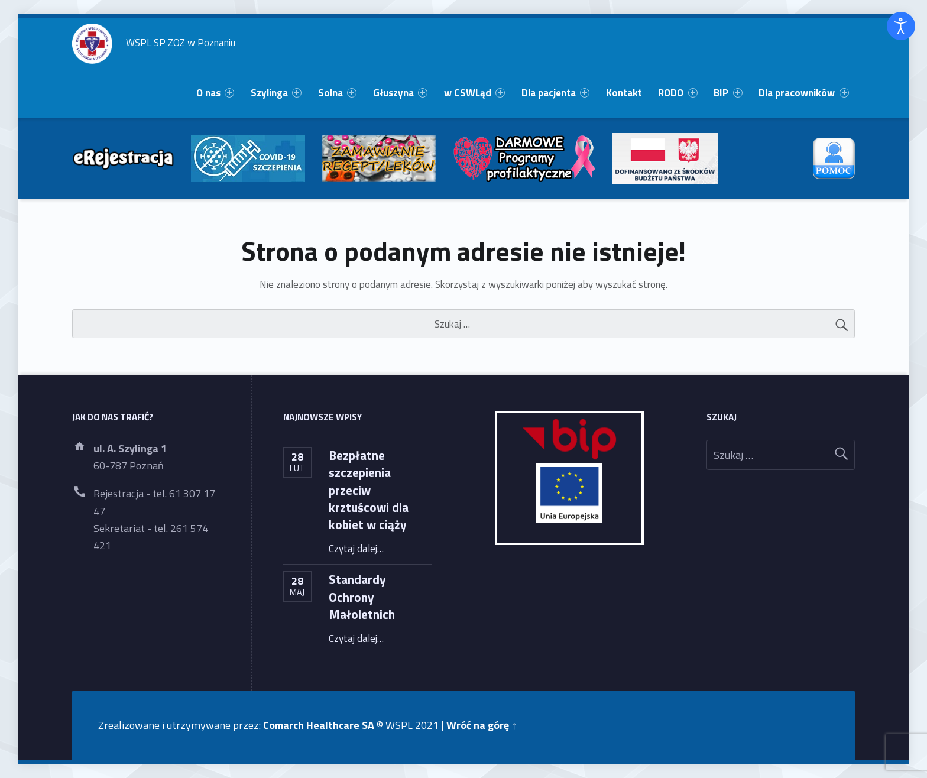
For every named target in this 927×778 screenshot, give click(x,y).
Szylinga (276, 93)
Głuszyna (400, 93)
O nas (215, 93)
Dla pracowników (803, 93)
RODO (677, 93)
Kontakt (624, 93)
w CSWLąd (474, 93)
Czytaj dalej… (356, 548)
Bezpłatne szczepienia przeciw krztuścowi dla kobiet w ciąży (369, 490)
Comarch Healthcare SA (318, 725)
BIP (728, 93)
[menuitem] (215, 93)
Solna (337, 93)
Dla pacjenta (555, 93)
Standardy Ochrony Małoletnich (362, 596)
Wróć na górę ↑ (481, 725)
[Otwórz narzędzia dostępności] (901, 26)
